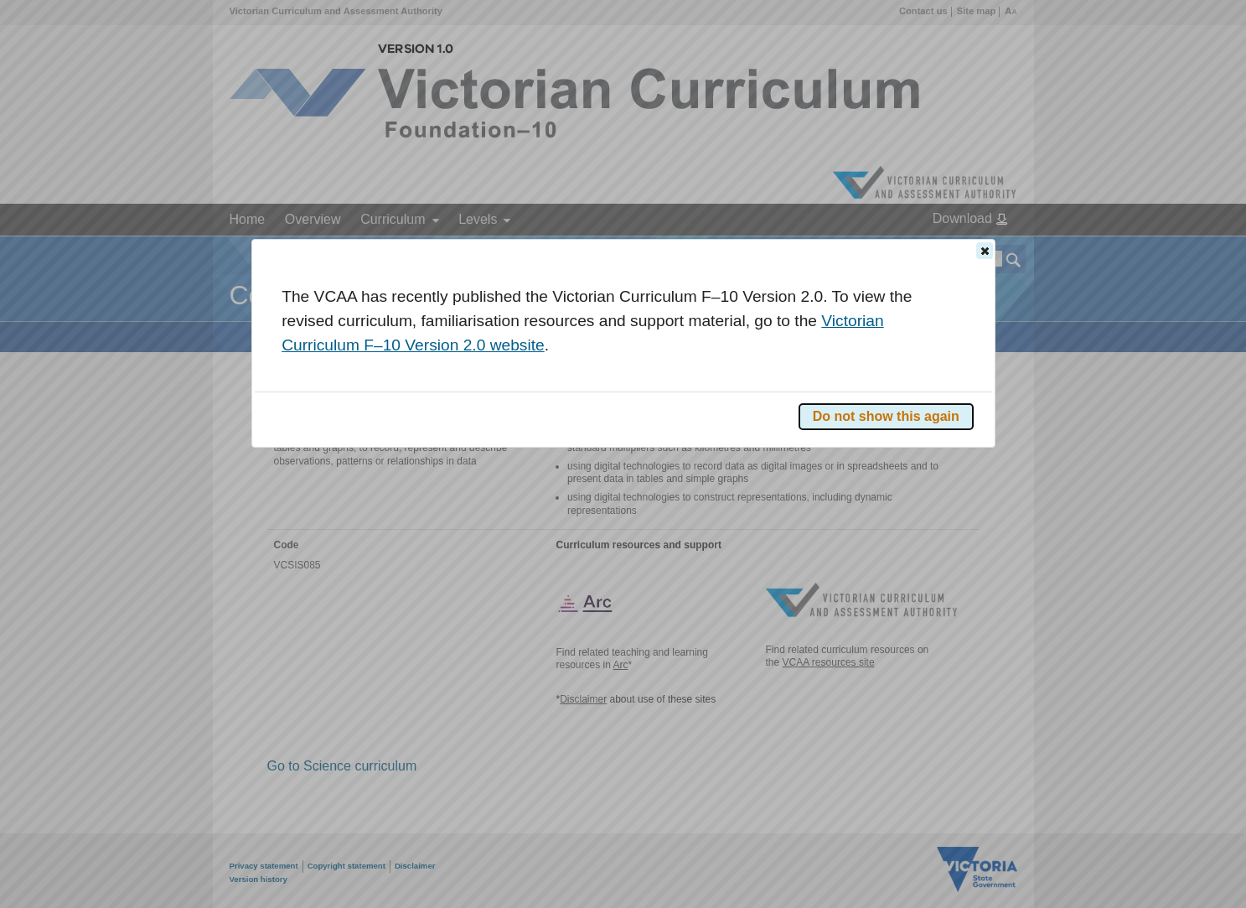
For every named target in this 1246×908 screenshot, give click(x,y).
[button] (984, 250)
